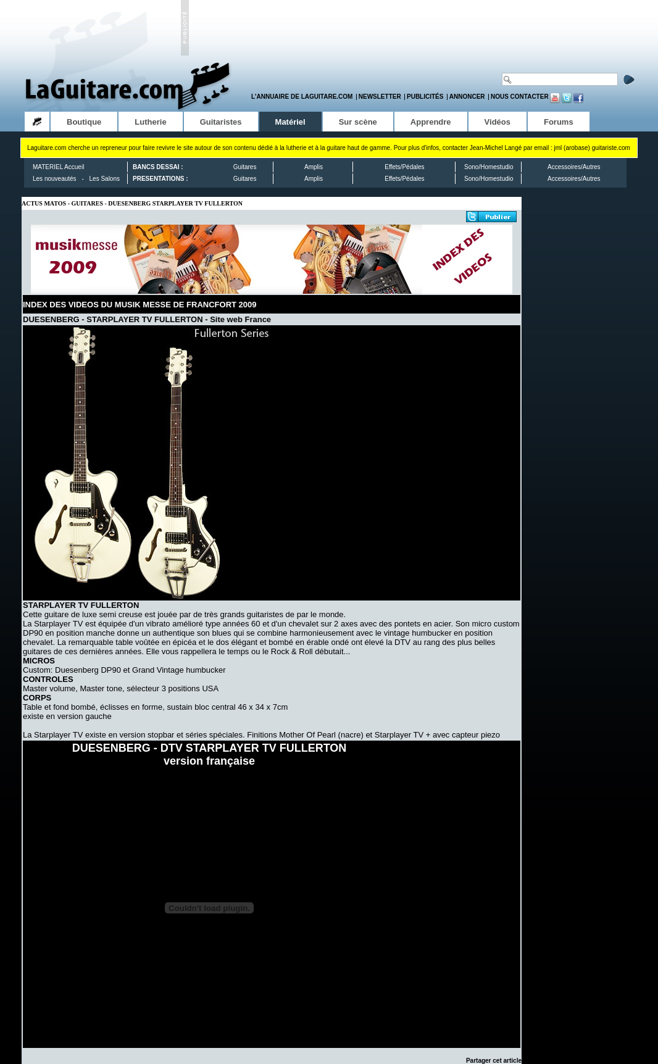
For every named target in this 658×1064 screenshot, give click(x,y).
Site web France (240, 319)
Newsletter (380, 96)
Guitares (245, 167)
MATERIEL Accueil (58, 167)
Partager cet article (494, 1060)
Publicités (425, 96)
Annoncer (467, 96)
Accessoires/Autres (574, 167)
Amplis (313, 167)
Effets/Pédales (404, 167)
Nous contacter (520, 96)
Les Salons (105, 178)
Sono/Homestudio (489, 167)
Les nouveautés (55, 178)
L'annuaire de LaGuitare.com (301, 96)
